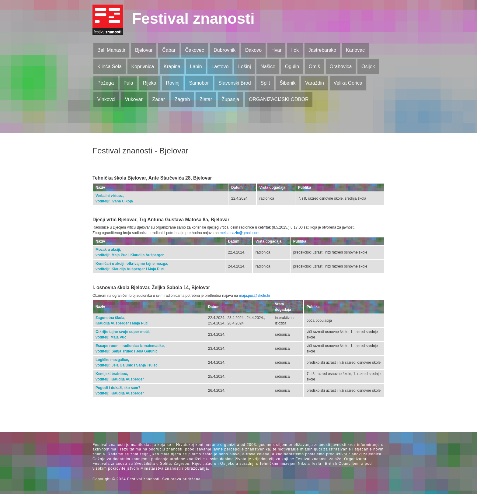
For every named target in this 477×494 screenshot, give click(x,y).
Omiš (314, 66)
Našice (267, 66)
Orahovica (341, 66)
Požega (105, 83)
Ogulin (292, 66)
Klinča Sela (109, 66)
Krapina (172, 66)
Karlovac (355, 50)
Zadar (158, 99)
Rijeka (149, 83)
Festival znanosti (193, 18)
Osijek (368, 66)
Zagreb (182, 99)
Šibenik (287, 83)
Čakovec (194, 50)
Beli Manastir (111, 50)
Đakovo (253, 50)
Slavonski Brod (234, 83)
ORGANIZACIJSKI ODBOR (278, 99)
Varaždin (314, 83)
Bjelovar (144, 50)
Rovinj (172, 83)
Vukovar (134, 99)
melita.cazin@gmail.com (239, 233)
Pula (128, 83)
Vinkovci (106, 99)
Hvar (276, 50)
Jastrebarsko (322, 50)
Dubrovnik (224, 50)
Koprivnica (142, 66)
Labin (196, 66)
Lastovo (219, 66)
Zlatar (206, 99)
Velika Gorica (348, 83)
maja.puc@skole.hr (254, 295)
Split (265, 83)
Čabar (169, 50)
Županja (230, 99)
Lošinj (244, 66)
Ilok (295, 50)
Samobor (199, 83)
